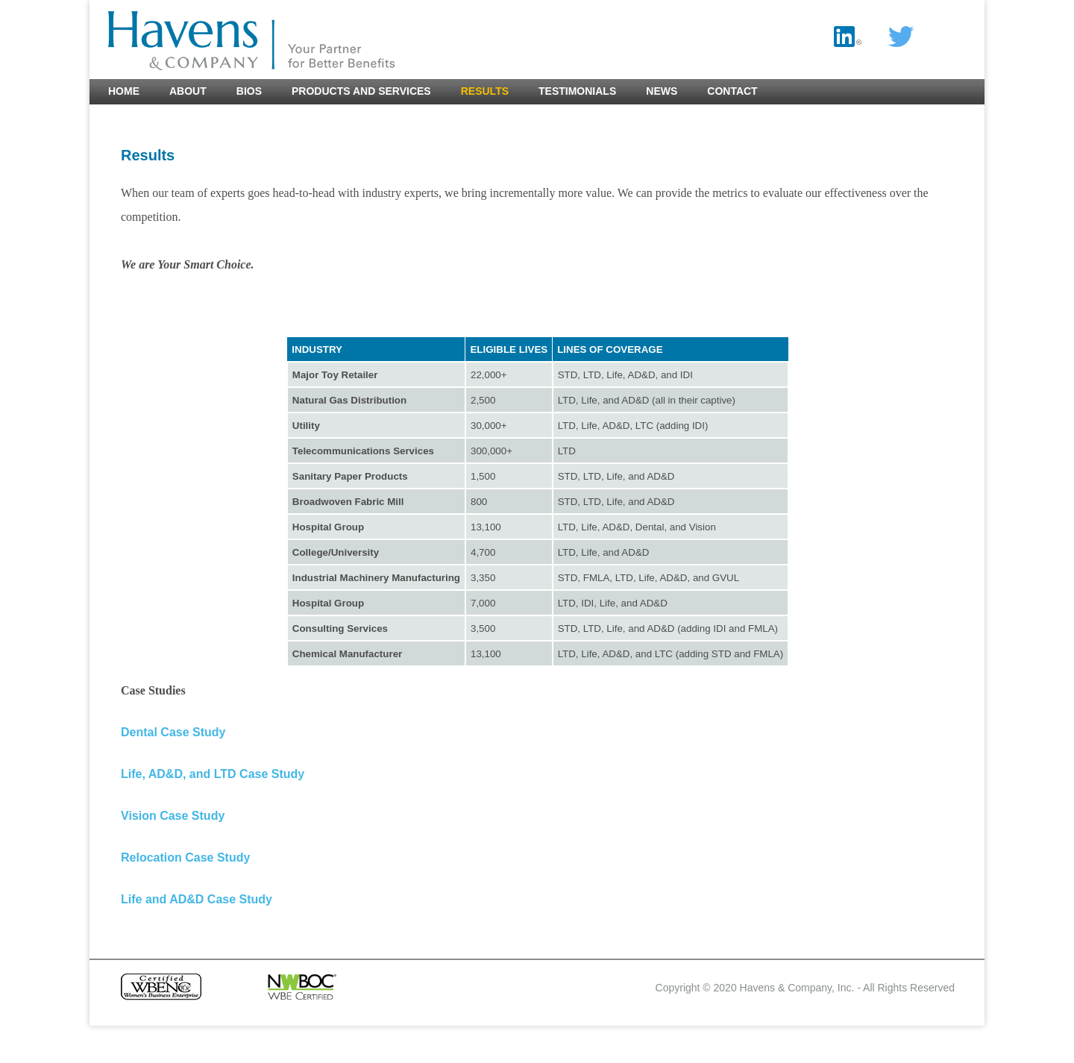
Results (485, 91)
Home (123, 91)
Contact (732, 91)
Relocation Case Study (185, 857)
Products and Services (361, 91)
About (188, 91)
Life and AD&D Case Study (196, 899)
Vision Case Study (172, 815)
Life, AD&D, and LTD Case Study (212, 774)
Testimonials (577, 91)
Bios (249, 91)
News (661, 91)
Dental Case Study (173, 732)
